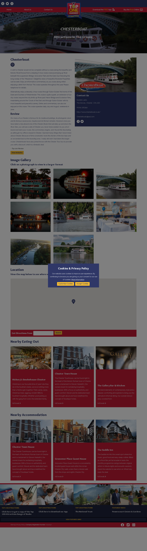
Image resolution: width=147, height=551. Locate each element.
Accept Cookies (82, 284)
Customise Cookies (65, 284)
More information (77, 280)
